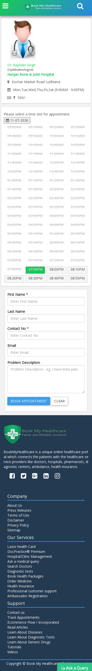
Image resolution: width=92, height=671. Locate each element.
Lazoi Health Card (21, 546)
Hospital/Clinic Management (29, 556)
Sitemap (13, 530)
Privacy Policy (18, 525)
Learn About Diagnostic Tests (31, 637)
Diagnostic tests (20, 571)
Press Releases (19, 510)
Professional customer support (32, 591)
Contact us (16, 612)
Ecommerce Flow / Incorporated (33, 622)
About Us (14, 505)
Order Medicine (19, 581)
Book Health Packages (25, 576)
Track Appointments (23, 617)
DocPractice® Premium (26, 551)
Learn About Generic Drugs (29, 642)
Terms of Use (18, 515)
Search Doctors (19, 566)
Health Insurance (20, 586)
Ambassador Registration (27, 596)
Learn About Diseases (24, 632)
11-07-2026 (17, 120)
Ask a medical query (23, 561)
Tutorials (14, 647)
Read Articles (17, 627)
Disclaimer (15, 520)
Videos (12, 652)
